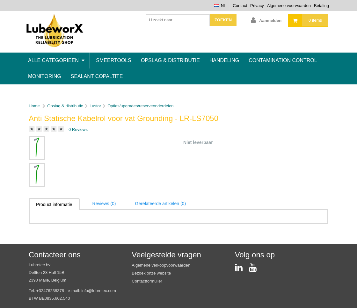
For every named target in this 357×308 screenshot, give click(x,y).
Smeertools (113, 60)
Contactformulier (147, 281)
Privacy (257, 5)
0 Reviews (78, 129)
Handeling (224, 60)
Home (34, 106)
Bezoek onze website (151, 273)
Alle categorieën (56, 60)
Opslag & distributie (170, 60)
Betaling (321, 5)
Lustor (95, 106)
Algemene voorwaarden (289, 5)
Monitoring (44, 76)
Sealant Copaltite (97, 76)
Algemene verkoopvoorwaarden (161, 265)
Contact (240, 5)
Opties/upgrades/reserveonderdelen (140, 106)
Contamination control (283, 60)
